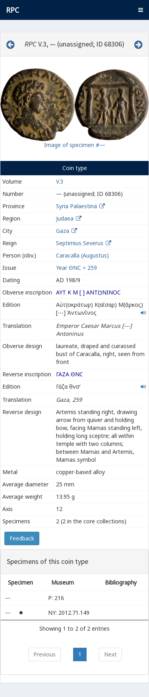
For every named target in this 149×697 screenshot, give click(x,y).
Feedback (22, 538)
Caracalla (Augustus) (82, 255)
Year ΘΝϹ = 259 (76, 267)
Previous (44, 654)
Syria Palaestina (76, 206)
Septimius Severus (79, 243)
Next (110, 654)
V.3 (59, 181)
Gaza (62, 230)
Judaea (65, 218)
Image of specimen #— (74, 145)
